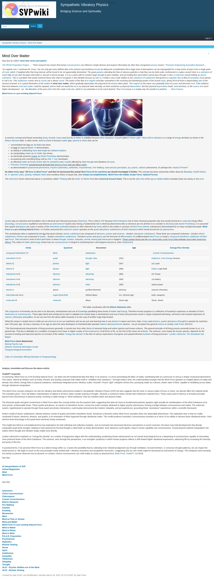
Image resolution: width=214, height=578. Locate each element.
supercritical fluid (60, 295)
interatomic (139, 234)
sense (33, 61)
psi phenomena (57, 224)
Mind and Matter (9, 522)
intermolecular (12, 295)
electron (56, 274)
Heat (88, 284)
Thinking (63, 179)
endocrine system (71, 229)
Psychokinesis (85, 167)
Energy (124, 311)
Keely (33, 69)
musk (6, 72)
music (112, 162)
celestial (64, 226)
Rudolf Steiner (199, 172)
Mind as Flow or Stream (13, 519)
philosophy (17, 317)
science (8, 317)
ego (152, 179)
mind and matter (26, 86)
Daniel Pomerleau (48, 156)
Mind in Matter (9, 527)
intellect (159, 179)
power (175, 83)
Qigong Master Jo (28, 148)
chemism (82, 221)
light (87, 263)
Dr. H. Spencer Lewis (14, 174)
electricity (170, 224)
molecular (179, 75)
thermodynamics (92, 331)
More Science (177, 89)
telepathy (79, 239)
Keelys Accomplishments (95, 174)
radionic (142, 167)
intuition (70, 239)
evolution (147, 334)
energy (178, 138)
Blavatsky (188, 172)
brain (163, 81)
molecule (57, 300)
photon (106, 229)
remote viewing (91, 239)
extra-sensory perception (116, 167)
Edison (154, 269)
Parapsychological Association (18, 350)
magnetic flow (175, 78)
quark (96, 229)
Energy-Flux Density (179, 248)
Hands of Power (180, 167)
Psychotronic (8, 539)
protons (109, 234)
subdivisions (115, 229)
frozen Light (135, 138)
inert (193, 83)
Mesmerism (7, 513)
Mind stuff (146, 138)
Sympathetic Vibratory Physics (14, 43)
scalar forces (168, 239)
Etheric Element (12, 140)
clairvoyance (107, 239)
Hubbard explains (58, 150)
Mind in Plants (9, 530)
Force (11, 239)
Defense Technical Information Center (21, 347)
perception (41, 61)
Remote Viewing (9, 544)
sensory (153, 65)
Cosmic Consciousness (163, 253)
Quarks (8, 221)
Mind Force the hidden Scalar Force (125, 174)
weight (44, 150)
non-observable (155, 239)
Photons (20, 236)
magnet (92, 81)
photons (115, 321)
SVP (103, 221)
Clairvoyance (8, 496)
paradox (100, 72)
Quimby (69, 138)
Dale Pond (179, 324)
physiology (9, 224)
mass (34, 150)
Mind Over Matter (35, 43)
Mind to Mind (8, 533)
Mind (102, 138)
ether (49, 89)
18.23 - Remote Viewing (13, 570)
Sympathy (7, 556)
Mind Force (41, 172)
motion (34, 156)
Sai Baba (38, 145)
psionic (135, 167)
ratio (200, 81)
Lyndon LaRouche (177, 334)
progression (14, 311)
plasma (76, 140)
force (65, 165)
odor (15, 69)
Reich (43, 174)
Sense (5, 547)
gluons (23, 226)
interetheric (55, 226)
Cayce (59, 138)
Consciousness (24, 314)
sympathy (194, 78)
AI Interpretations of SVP (14, 466)
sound (43, 81)
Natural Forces (150, 174)
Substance (133, 229)
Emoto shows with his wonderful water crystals (50, 162)
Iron (120, 295)
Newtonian (201, 239)
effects (8, 242)
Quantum (68, 248)
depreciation (135, 86)
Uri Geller (38, 153)
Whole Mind (88, 179)
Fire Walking (98, 167)
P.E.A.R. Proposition (11, 536)
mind (22, 61)
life (114, 331)
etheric (147, 226)
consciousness (73, 65)
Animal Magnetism (11, 469)
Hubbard (36, 174)
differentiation (126, 236)
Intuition (6, 508)
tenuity (97, 69)
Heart (77, 179)
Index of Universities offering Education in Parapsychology (30, 357)
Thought (6, 564)
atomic (203, 75)
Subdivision (127, 242)
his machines (101, 172)
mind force (13, 179)
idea (95, 258)
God (123, 89)
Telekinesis (7, 559)
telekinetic (73, 167)
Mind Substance (120, 221)
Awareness (90, 253)
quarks (43, 236)
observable (191, 239)
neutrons (120, 234)
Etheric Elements (118, 307)
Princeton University (19, 165)
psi (129, 167)
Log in (208, 38)
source (196, 86)
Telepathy (6, 562)
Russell (52, 138)
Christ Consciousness (12, 493)
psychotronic (116, 324)
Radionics (155, 258)
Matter (78, 138)
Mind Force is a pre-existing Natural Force (22, 93)
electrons (101, 234)
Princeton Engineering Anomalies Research (185, 65)
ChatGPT (130, 453)
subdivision (150, 78)
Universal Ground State (110, 179)
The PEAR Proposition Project (15, 65)
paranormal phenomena (38, 167)
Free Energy (166, 258)
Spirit (4, 550)
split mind (140, 179)
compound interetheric (179, 236)
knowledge (82, 311)
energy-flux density (74, 334)
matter (64, 140)
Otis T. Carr (53, 159)
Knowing (6, 510)
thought (90, 162)
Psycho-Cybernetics (59, 167)
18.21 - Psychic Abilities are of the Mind (20, 567)
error (202, 179)
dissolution (113, 83)
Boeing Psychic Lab (13, 344)
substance (205, 72)
